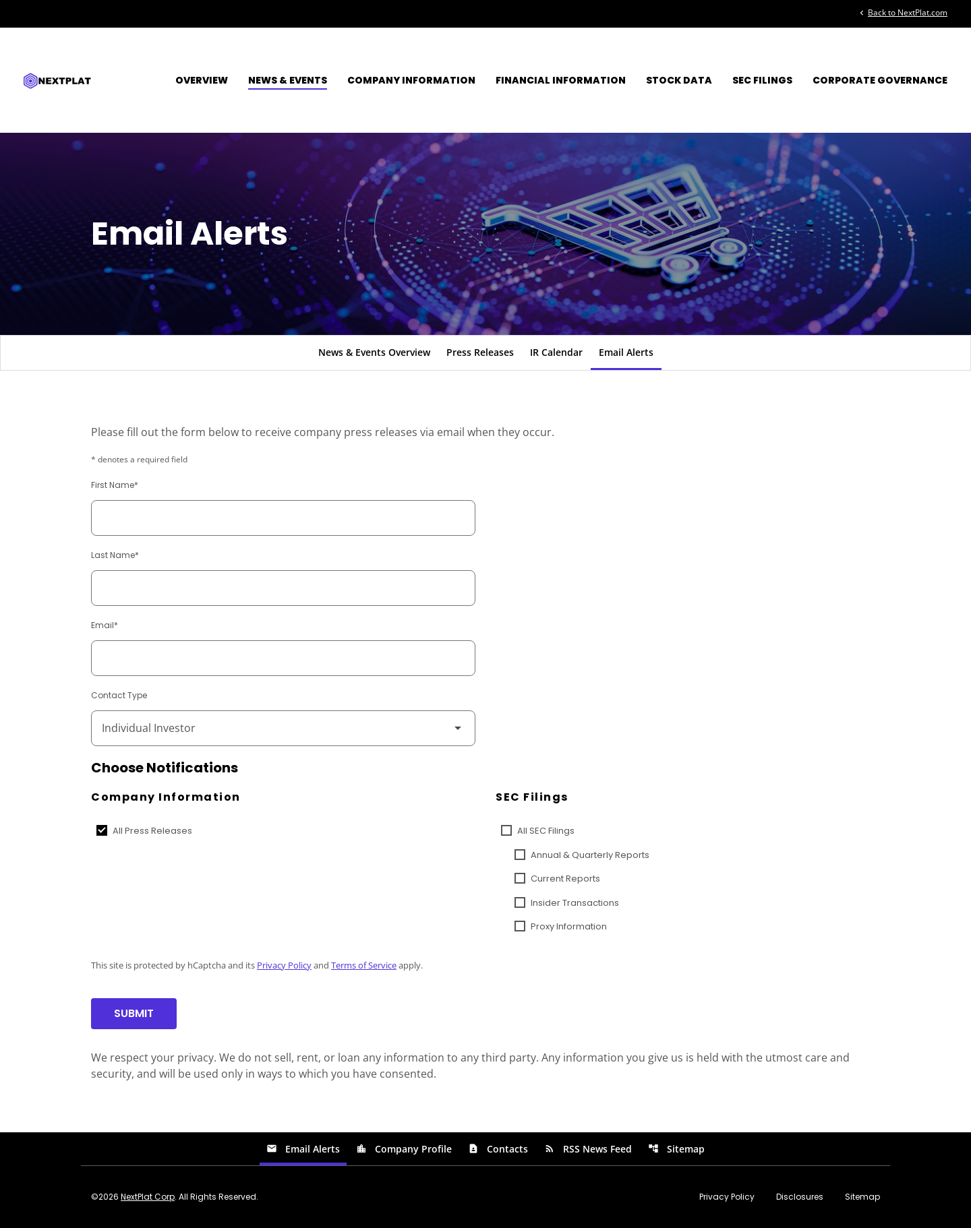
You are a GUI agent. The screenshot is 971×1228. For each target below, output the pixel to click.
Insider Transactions (575, 902)
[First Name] (283, 518)
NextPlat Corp (148, 1196)
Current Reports (565, 878)
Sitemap (676, 1148)
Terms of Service (363, 965)
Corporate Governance (880, 80)
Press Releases (480, 352)
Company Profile (404, 1148)
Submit (134, 1013)
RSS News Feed (588, 1148)
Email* (104, 625)
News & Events (287, 80)
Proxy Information (569, 926)
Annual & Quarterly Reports (590, 855)
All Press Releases (152, 830)
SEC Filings (762, 80)
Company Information (411, 80)
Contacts (498, 1148)
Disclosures (799, 1197)
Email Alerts (626, 352)
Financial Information (561, 80)
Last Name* (115, 555)
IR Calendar (556, 352)
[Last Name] (283, 588)
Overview (201, 80)
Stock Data (679, 80)
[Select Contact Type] (283, 728)
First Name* (114, 485)
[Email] (283, 658)
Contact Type (119, 695)
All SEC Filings (546, 830)
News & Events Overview (374, 352)
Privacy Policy (284, 965)
